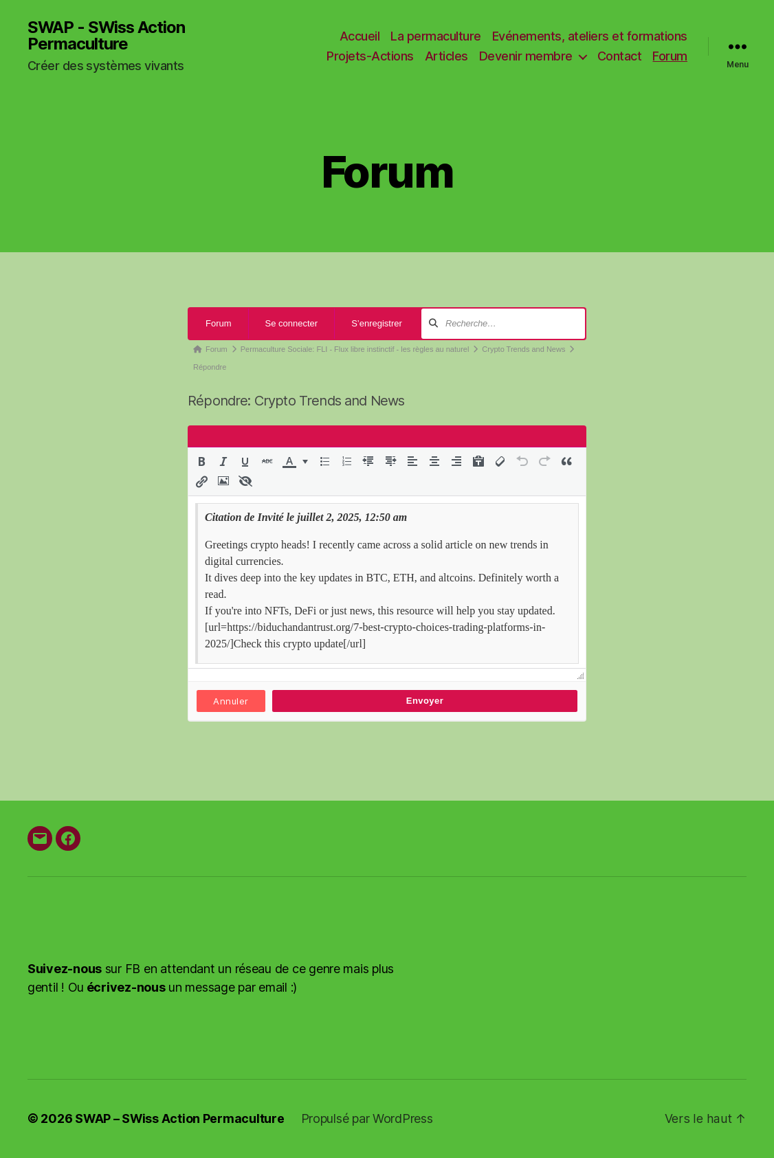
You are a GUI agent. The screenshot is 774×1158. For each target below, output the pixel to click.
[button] (201, 462)
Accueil (360, 36)
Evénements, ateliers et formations (589, 36)
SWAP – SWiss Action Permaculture (180, 1119)
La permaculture (435, 36)
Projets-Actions (370, 56)
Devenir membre (526, 56)
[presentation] (201, 462)
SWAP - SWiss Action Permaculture (107, 35)
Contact (619, 56)
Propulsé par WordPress (368, 1119)
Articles (446, 56)
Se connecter (291, 324)
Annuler (230, 701)
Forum (669, 56)
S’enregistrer (376, 324)
